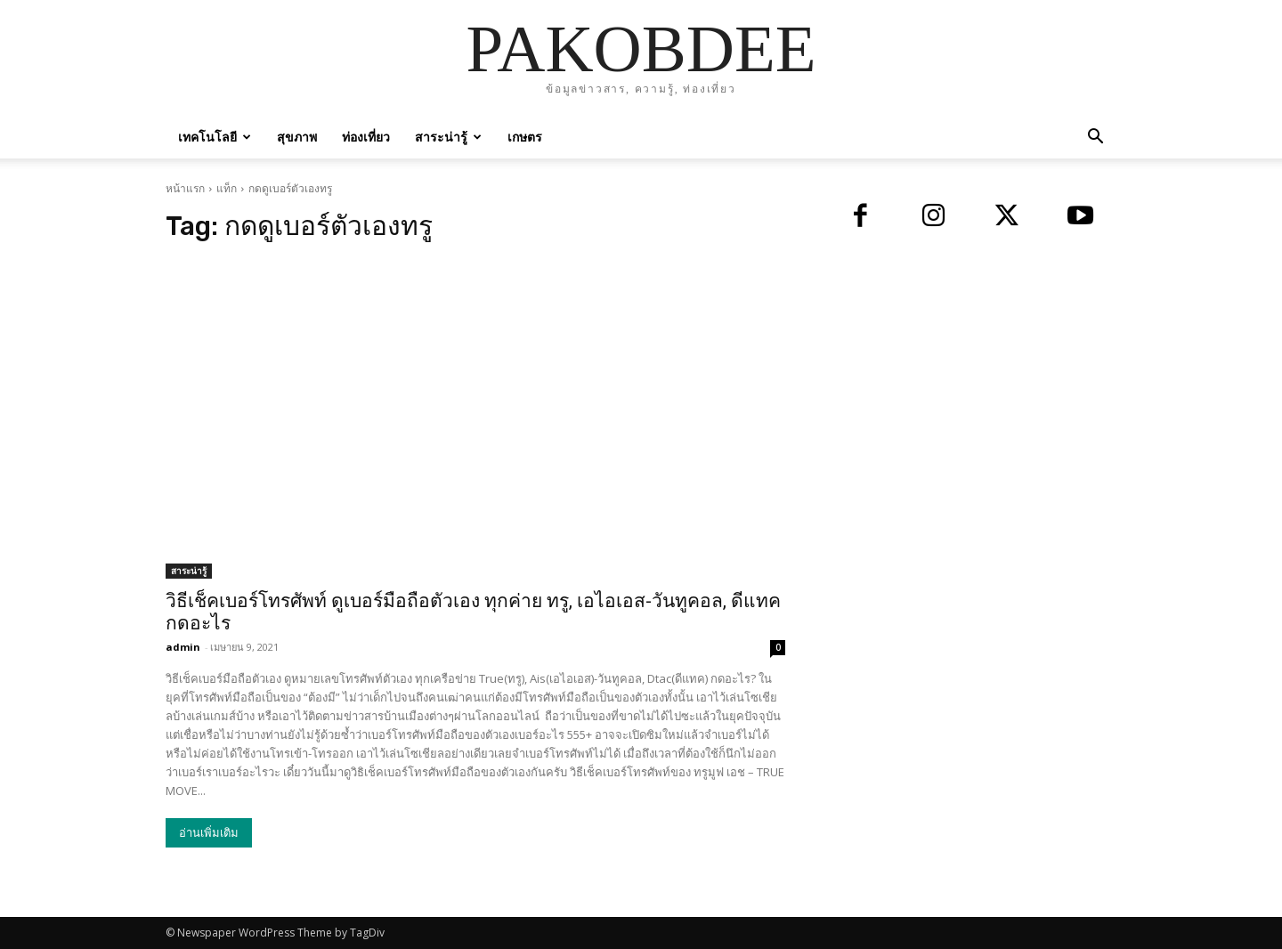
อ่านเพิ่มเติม (209, 833)
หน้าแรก (185, 188)
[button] (1095, 138)
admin (183, 646)
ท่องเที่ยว (366, 136)
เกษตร (524, 136)
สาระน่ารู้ (448, 136)
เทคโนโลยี (214, 136)
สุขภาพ (297, 136)
